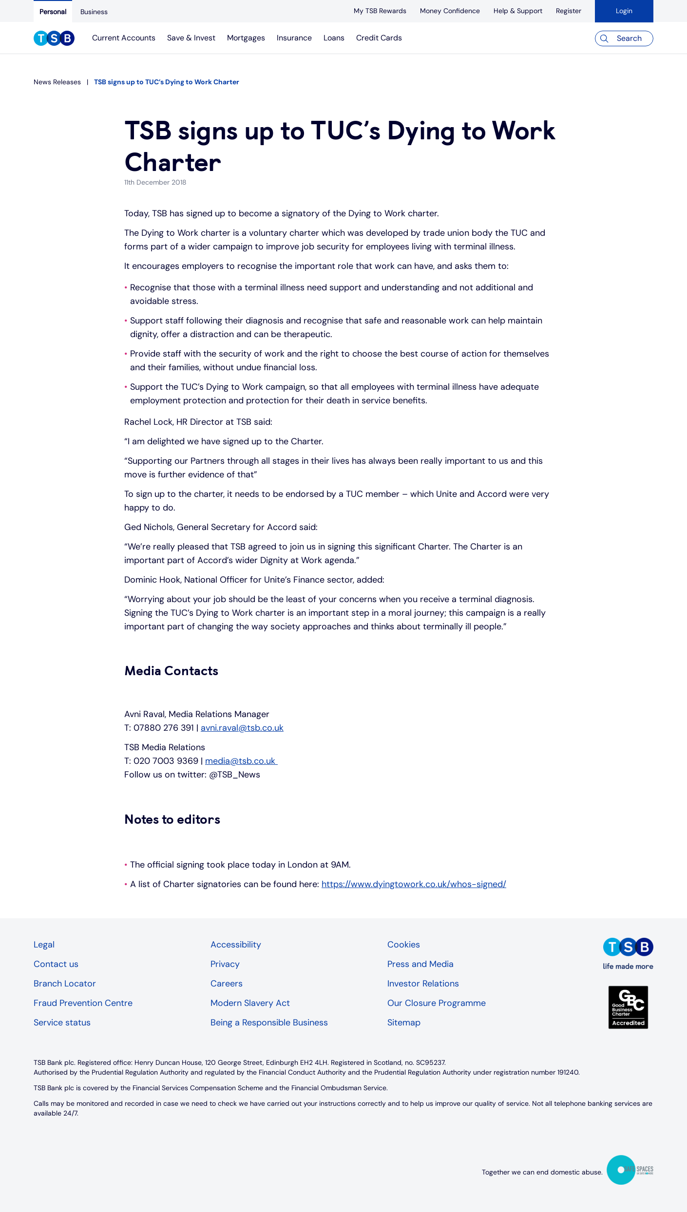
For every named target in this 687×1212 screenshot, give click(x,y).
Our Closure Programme (436, 1003)
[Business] (94, 11)
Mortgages (246, 38)
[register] (568, 10)
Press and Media (420, 964)
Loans (334, 38)
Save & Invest (191, 38)
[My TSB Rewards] (380, 10)
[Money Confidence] (450, 10)
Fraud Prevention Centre (83, 1003)
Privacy (225, 964)
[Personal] (53, 11)
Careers (226, 983)
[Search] (624, 38)
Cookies (403, 944)
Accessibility (235, 944)
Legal (44, 944)
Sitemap (403, 1022)
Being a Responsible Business (269, 1022)
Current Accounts (123, 38)
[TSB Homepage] (54, 39)
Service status (62, 1022)
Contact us (56, 964)
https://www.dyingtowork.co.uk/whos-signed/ (414, 884)
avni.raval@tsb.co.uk (242, 728)
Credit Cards (379, 38)
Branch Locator (65, 983)
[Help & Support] (518, 10)
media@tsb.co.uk (241, 761)
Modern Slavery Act (250, 1003)
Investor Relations (423, 983)
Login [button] (624, 10)
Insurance (294, 38)
